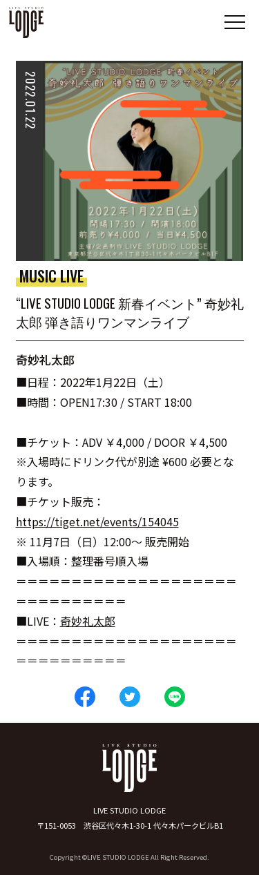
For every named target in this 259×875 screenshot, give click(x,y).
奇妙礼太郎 (87, 621)
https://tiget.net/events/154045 (97, 521)
